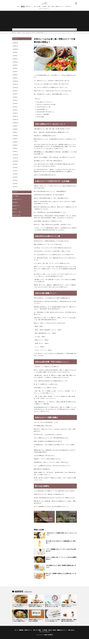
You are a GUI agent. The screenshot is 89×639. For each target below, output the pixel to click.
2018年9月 (15, 126)
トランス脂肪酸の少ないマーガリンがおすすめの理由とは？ (61, 550)
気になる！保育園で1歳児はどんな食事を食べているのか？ (61, 574)
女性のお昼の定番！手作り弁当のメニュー (45, 112)
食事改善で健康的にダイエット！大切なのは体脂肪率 (36, 620)
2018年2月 (15, 148)
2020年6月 (15, 62)
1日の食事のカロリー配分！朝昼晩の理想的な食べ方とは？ (61, 566)
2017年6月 (15, 174)
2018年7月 (15, 132)
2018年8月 (15, 129)
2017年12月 (15, 154)
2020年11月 (15, 46)
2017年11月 (15, 158)
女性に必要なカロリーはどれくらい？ (44, 102)
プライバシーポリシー (44, 8)
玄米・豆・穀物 (37, 6)
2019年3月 (15, 106)
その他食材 (44, 6)
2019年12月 (15, 81)
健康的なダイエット (59, 6)
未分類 (15, 208)
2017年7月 (15, 170)
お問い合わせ (68, 6)
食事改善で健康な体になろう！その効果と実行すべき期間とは (36, 605)
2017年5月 (15, 177)
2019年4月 (15, 103)
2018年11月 (15, 119)
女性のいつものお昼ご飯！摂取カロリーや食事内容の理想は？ (33, 32)
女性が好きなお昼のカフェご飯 (42, 107)
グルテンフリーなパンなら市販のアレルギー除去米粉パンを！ (52, 620)
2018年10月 (15, 122)
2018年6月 (15, 135)
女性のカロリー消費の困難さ (42, 114)
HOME (18, 6)
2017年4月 (15, 180)
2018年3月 (15, 145)
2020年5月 (15, 65)
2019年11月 (15, 84)
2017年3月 (15, 183)
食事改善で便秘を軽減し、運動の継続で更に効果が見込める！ (69, 620)
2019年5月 (15, 100)
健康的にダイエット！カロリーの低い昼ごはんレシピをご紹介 (52, 605)
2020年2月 (15, 74)
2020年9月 (15, 52)
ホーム (16, 630)
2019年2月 (15, 110)
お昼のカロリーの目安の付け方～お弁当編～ (45, 104)
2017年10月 (15, 161)
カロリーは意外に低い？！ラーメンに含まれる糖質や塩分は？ (61, 558)
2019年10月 (15, 87)
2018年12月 (15, 116)
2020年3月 (15, 71)
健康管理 (23, 6)
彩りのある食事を (39, 117)
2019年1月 (15, 113)
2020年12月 (15, 42)
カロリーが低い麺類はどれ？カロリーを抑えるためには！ (19, 605)
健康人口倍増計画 (49, 634)
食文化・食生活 (51, 6)
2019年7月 (15, 94)
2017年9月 (15, 164)
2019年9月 (15, 90)
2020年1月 (15, 78)
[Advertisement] (44, 20)
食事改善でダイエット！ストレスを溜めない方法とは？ (69, 605)
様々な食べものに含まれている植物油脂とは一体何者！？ (60, 542)
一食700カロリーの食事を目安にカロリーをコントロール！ (61, 534)
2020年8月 (15, 55)
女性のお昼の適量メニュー (41, 109)
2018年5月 (15, 138)
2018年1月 (15, 151)
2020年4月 (15, 68)
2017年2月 (15, 186)
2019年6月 (15, 97)
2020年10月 (15, 49)
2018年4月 (15, 142)
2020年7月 (15, 58)
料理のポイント (29, 6)
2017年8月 (15, 167)
